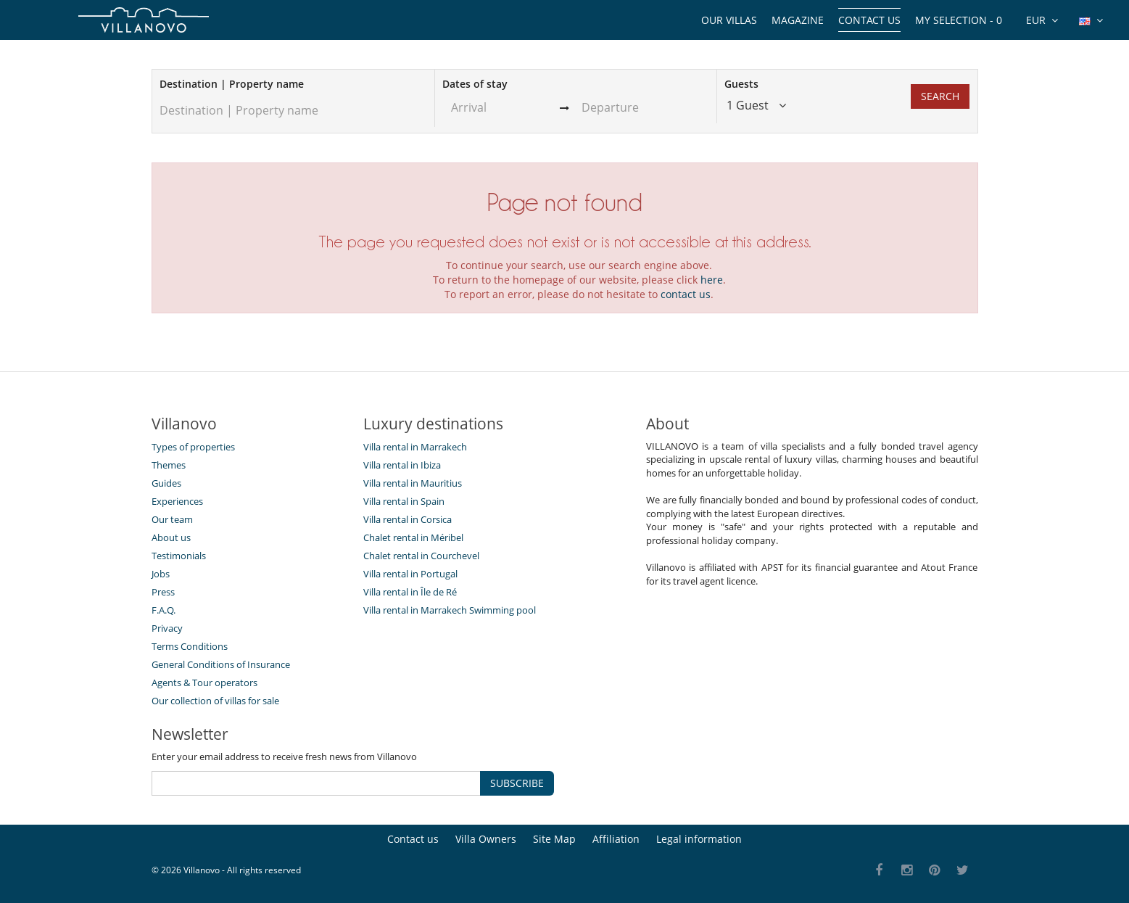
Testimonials (179, 555)
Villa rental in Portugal (410, 573)
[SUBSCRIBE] (316, 783)
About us (171, 537)
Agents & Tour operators (204, 682)
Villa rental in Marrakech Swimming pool (449, 610)
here (711, 279)
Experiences (177, 501)
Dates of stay (475, 84)
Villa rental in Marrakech (415, 446)
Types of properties (193, 446)
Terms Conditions (190, 646)
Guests (741, 84)
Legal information (699, 839)
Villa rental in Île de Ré (410, 591)
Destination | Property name (232, 84)
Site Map (554, 839)
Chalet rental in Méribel (413, 537)
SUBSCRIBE (517, 783)
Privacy (167, 628)
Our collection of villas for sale (215, 700)
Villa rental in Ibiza (402, 464)
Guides (166, 483)
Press (163, 591)
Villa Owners (485, 839)
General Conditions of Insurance (221, 664)
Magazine (798, 20)
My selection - (958, 20)
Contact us (869, 20)
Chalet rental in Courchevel (421, 555)
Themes (169, 464)
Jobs (161, 573)
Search (940, 96)
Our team (172, 519)
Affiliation (616, 839)
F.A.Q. (163, 610)
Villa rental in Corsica (407, 519)
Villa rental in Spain (403, 501)
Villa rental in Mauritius (412, 483)
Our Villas (729, 20)
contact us (686, 294)
